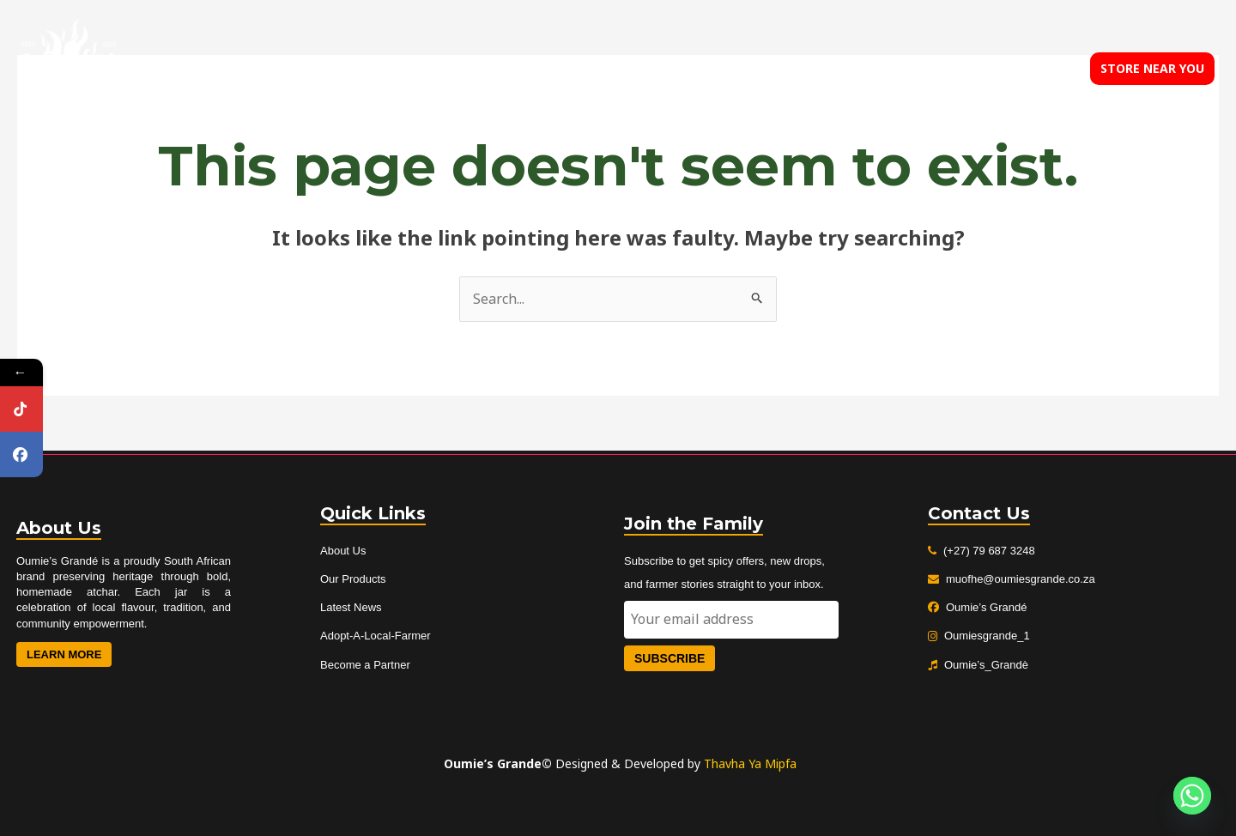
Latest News (351, 607)
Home (659, 68)
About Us (343, 550)
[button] (1152, 68)
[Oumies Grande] (68, 67)
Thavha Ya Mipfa (750, 763)
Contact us (1021, 68)
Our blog (931, 68)
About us (734, 68)
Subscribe (669, 658)
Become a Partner (365, 664)
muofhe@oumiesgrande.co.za (1020, 578)
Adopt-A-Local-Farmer (375, 635)
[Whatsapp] (1192, 796)
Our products (833, 68)
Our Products (353, 578)
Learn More (64, 654)
